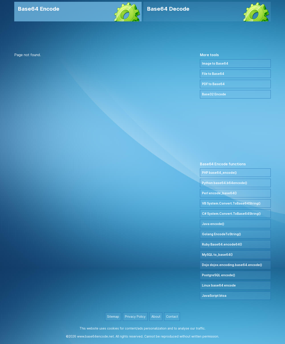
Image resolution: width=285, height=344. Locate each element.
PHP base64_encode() (219, 172)
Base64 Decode (168, 9)
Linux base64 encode (219, 285)
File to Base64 (213, 74)
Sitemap (113, 316)
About (155, 316)
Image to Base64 (215, 63)
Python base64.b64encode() (224, 183)
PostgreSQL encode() (218, 275)
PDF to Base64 (213, 84)
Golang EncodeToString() (221, 234)
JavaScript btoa (214, 295)
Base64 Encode (38, 9)
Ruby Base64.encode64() (222, 244)
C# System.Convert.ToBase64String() (231, 213)
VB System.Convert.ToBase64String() (231, 203)
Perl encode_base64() (219, 193)
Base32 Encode (214, 94)
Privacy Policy (135, 316)
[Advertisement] (142, 37)
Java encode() (213, 224)
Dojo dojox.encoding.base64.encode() (232, 265)
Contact (172, 316)
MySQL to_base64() (217, 254)
